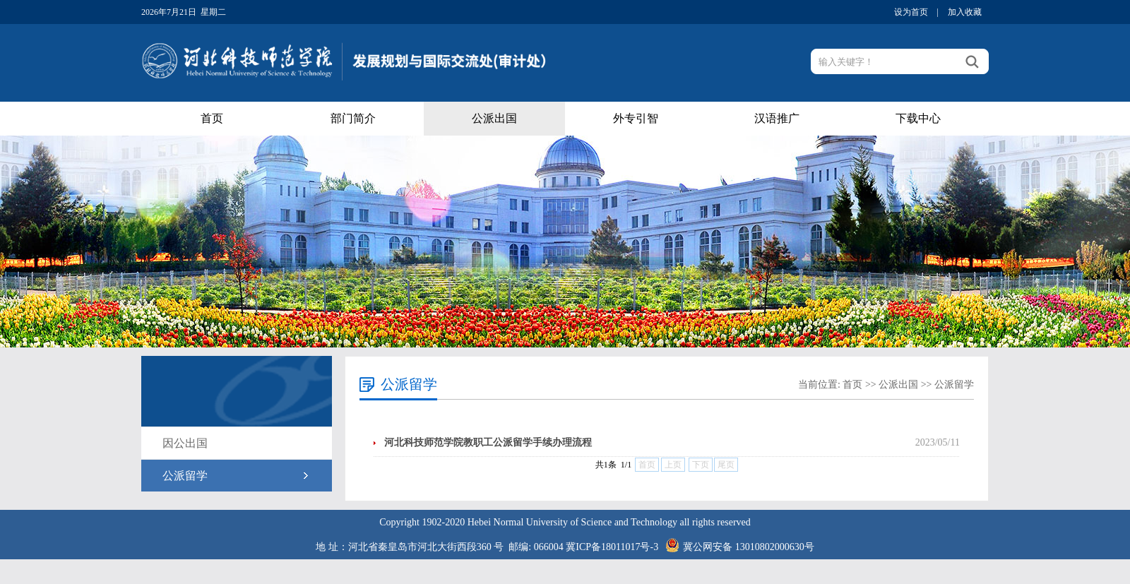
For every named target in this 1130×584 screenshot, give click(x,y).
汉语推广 (776, 118)
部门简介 (353, 118)
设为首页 (911, 12)
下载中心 (918, 118)
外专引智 (635, 118)
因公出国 (185, 443)
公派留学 (185, 476)
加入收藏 (965, 12)
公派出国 (494, 118)
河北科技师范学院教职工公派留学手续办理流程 (488, 442)
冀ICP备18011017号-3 (612, 547)
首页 (212, 118)
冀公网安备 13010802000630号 (736, 543)
